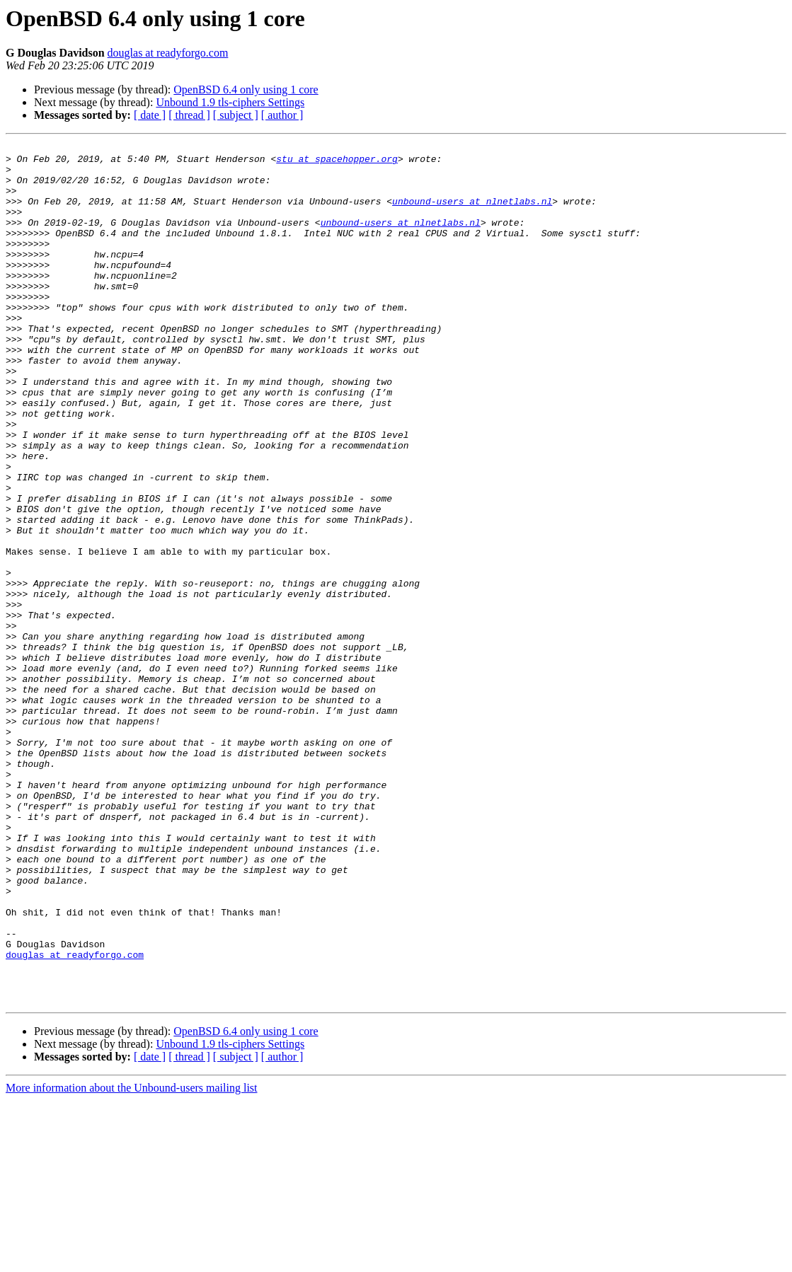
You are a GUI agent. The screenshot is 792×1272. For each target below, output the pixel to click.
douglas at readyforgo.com (168, 53)
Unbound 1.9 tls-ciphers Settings (230, 102)
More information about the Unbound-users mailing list (132, 1260)
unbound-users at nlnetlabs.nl (472, 213)
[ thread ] (189, 115)
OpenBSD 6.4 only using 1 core (245, 89)
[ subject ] (235, 115)
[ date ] (150, 115)
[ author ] (282, 115)
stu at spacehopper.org (337, 162)
